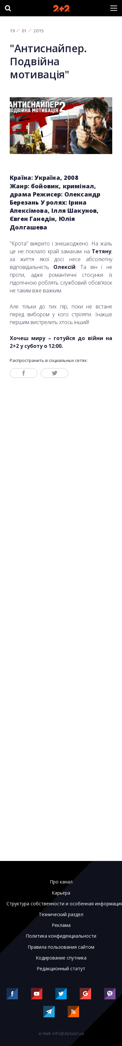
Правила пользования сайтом (61, 947)
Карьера (61, 893)
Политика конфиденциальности (61, 936)
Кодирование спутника (61, 958)
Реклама (61, 925)
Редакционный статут (61, 969)
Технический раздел (61, 914)
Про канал (61, 882)
